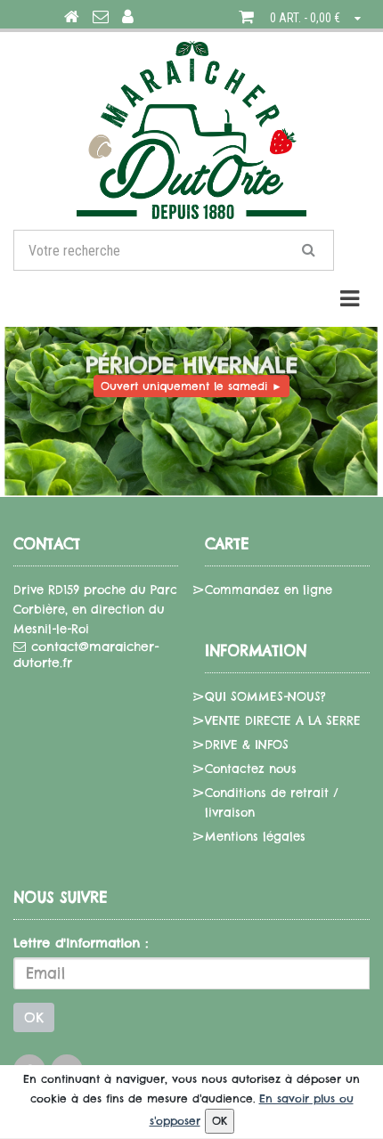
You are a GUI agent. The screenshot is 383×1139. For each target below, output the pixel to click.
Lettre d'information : (80, 943)
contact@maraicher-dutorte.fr (86, 655)
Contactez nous (251, 768)
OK (34, 1017)
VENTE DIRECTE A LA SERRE (283, 720)
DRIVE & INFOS (247, 744)
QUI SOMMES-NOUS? (265, 696)
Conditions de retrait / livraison (271, 802)
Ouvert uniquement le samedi (191, 386)
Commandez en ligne (268, 589)
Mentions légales (255, 836)
